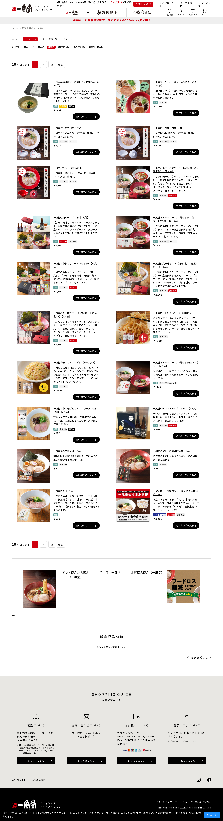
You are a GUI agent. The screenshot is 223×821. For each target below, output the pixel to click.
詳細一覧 (53, 39)
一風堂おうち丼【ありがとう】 (69, 128)
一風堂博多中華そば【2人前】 (69, 451)
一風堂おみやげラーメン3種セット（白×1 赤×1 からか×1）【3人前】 (175, 219)
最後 (60, 64)
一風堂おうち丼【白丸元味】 (168, 128)
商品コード (29, 47)
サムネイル (67, 39)
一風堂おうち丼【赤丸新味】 (68, 167)
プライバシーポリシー (165, 801)
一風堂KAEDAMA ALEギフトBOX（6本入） (175, 408)
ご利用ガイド (19, 779)
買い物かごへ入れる (86, 116)
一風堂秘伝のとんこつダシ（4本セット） (75, 362)
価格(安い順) (63, 47)
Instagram (199, 780)
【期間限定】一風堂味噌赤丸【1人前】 (173, 451)
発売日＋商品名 (96, 47)
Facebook (209, 780)
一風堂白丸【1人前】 (64, 491)
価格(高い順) (79, 47)
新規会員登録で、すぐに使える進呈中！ (118, 20)
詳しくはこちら (36, 760)
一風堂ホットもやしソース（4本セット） (174, 313)
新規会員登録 (143, 4)
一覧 (43, 39)
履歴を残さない (201, 657)
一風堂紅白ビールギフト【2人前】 (71, 217)
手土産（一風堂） (111, 572)
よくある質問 (39, 779)
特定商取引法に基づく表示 (197, 801)
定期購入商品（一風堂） (147, 572)
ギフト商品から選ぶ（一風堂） (75, 574)
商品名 (41, 47)
